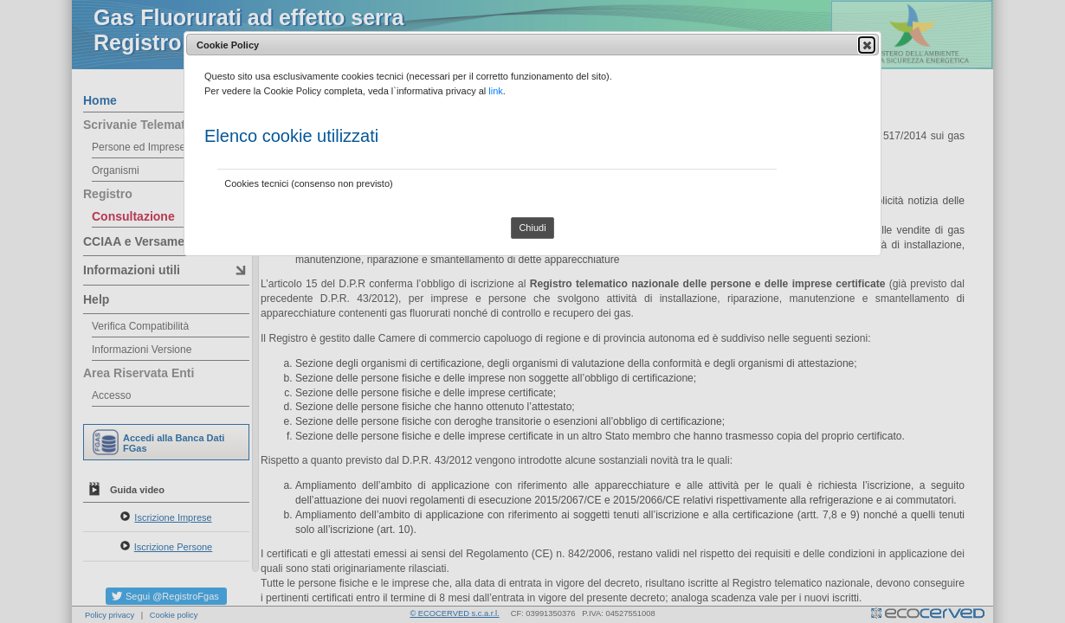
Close (866, 45)
